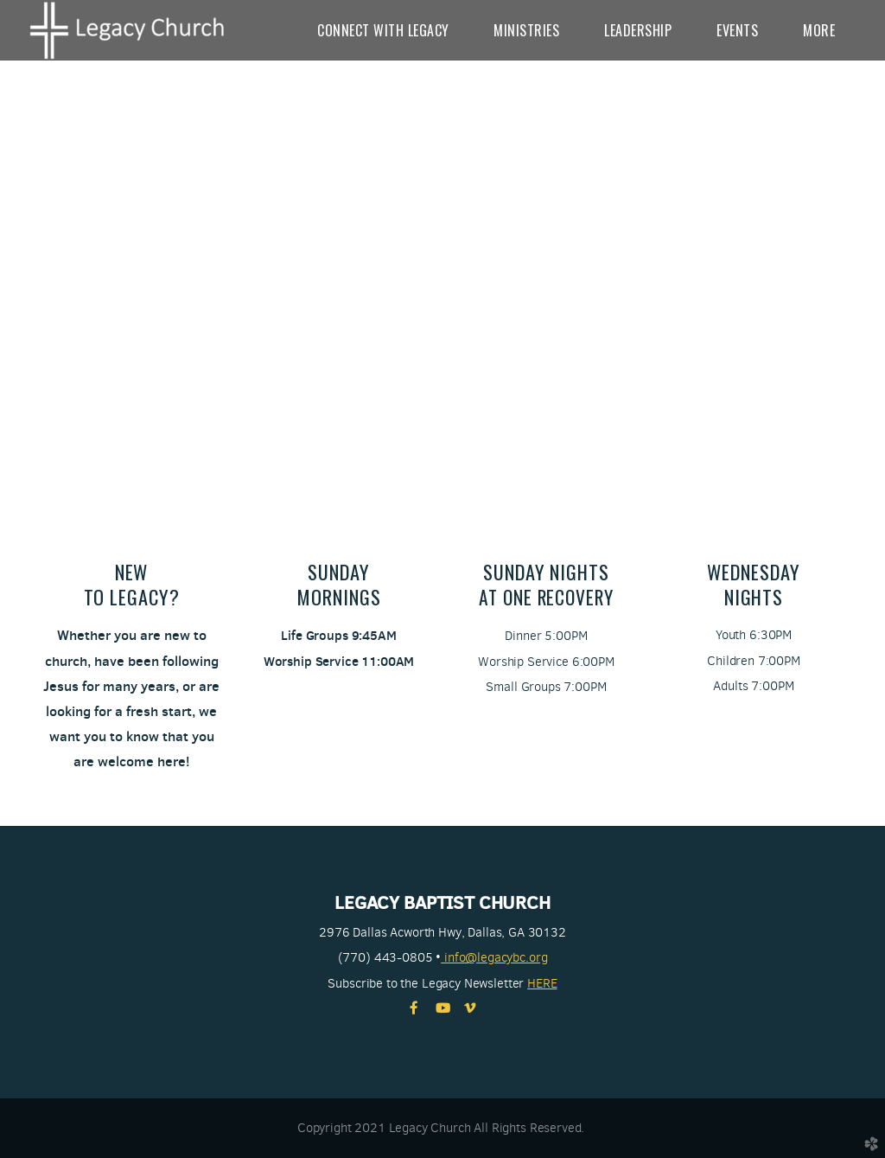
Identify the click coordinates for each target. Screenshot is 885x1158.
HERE (542, 983)
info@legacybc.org (494, 957)
